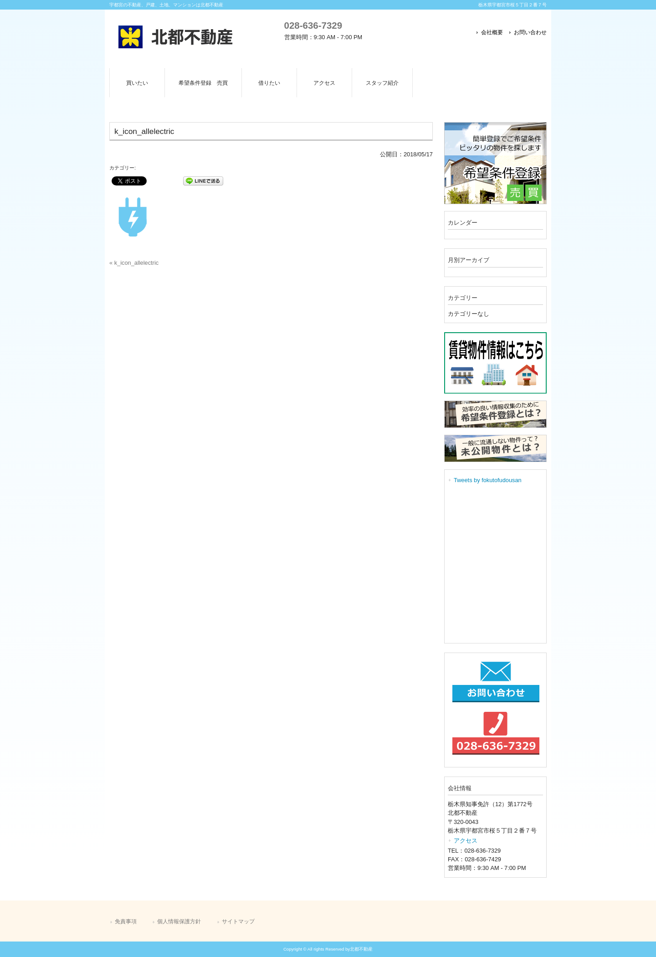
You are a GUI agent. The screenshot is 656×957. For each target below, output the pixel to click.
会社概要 (492, 32)
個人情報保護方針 (179, 921)
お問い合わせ (530, 32)
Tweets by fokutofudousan (488, 480)
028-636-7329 (313, 25)
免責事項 (126, 921)
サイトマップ (238, 921)
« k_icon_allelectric (134, 262)
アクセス (465, 840)
